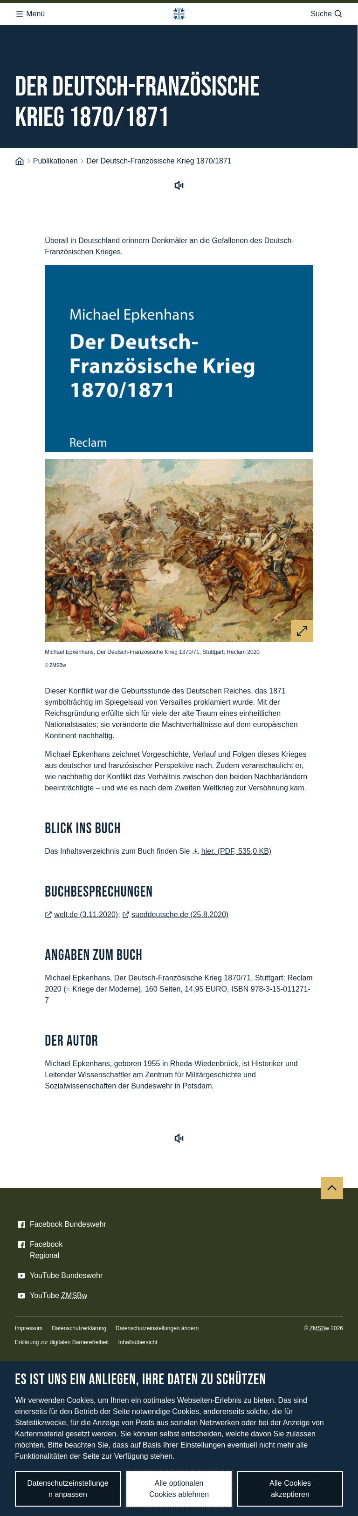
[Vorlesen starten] (179, 187)
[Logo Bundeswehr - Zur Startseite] (179, 14)
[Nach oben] (332, 1188)
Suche (326, 14)
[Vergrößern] (302, 631)
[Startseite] (19, 161)
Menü (30, 14)
